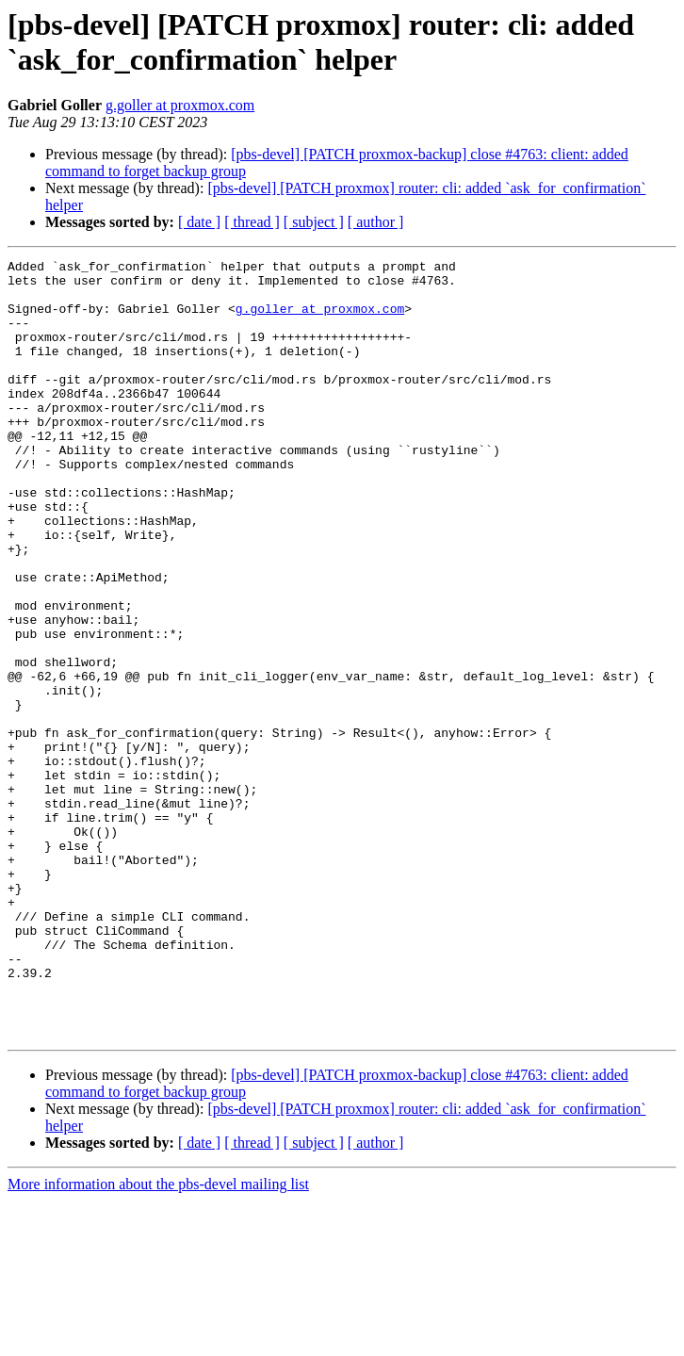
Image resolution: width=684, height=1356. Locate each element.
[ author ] (376, 222)
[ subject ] (314, 222)
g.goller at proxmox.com (180, 105)
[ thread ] (252, 222)
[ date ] (199, 222)
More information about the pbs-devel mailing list (158, 1339)
